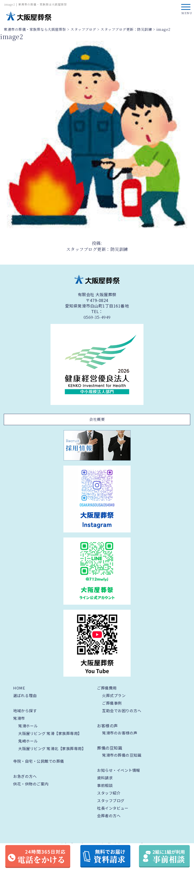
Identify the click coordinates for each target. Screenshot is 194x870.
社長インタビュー (112, 808)
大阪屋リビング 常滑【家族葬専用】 (50, 733)
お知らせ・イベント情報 (118, 770)
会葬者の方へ (108, 815)
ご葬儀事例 (112, 703)
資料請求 (105, 777)
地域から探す (25, 710)
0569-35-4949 (97, 317)
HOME (19, 687)
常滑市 (19, 718)
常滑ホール (28, 725)
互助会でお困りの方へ (121, 710)
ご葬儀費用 (107, 687)
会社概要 (97, 419)
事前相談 (105, 785)
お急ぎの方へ (25, 776)
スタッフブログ (111, 800)
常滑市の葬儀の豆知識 (121, 755)
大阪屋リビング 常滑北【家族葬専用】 (52, 748)
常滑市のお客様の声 (119, 732)
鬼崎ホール (28, 741)
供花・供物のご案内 (30, 783)
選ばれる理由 (25, 695)
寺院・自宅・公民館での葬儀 (38, 761)
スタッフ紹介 (108, 793)
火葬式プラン (114, 695)
